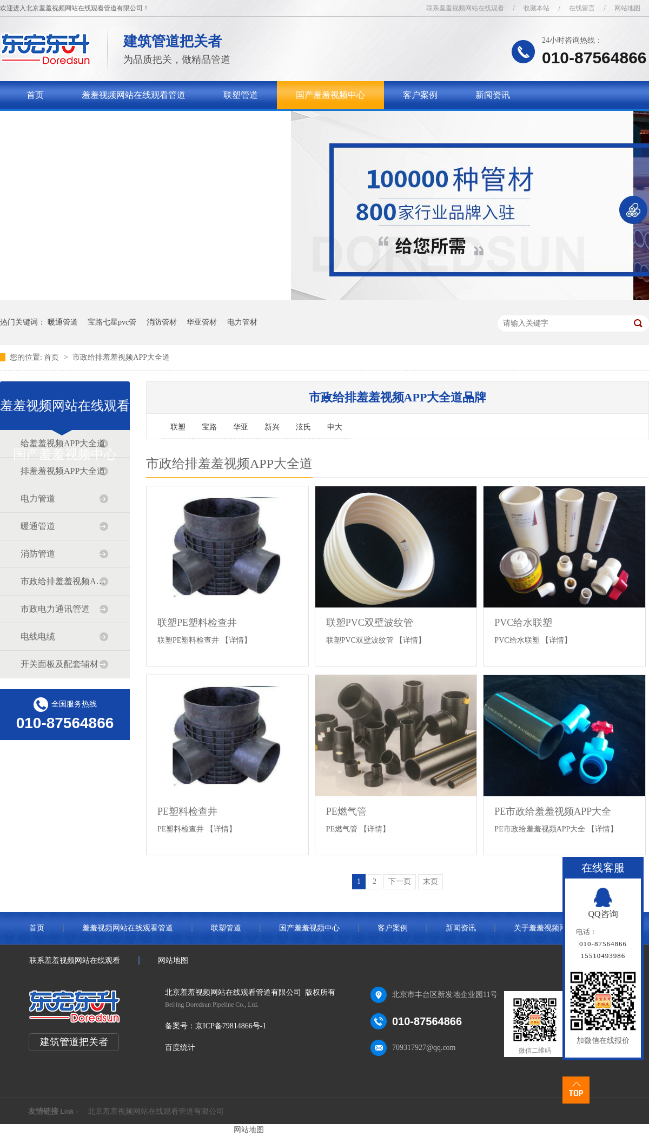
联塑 (178, 427)
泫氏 (303, 427)
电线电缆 (38, 636)
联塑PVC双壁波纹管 (369, 622)
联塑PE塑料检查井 (197, 622)
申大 (334, 427)
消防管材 (162, 322)
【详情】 (236, 640)
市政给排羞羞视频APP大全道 (121, 357)
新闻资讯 (492, 95)
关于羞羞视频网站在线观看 (78, 123)
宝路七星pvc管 (112, 322)
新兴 (272, 427)
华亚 (240, 427)
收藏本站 (536, 8)
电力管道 (38, 498)
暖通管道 (63, 322)
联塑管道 (240, 95)
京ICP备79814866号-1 (230, 1026)
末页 (430, 881)
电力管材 (242, 322)
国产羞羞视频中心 (330, 95)
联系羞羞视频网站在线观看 (465, 8)
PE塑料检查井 (187, 811)
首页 (35, 95)
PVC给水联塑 (523, 622)
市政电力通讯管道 (55, 608)
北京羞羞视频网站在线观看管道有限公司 (156, 1111)
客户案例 (420, 95)
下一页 (399, 881)
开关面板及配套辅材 (59, 664)
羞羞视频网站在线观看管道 (134, 95)
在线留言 (582, 8)
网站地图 (627, 8)
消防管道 (38, 553)
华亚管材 (202, 322)
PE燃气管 (346, 811)
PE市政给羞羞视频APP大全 (552, 811)
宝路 (209, 427)
